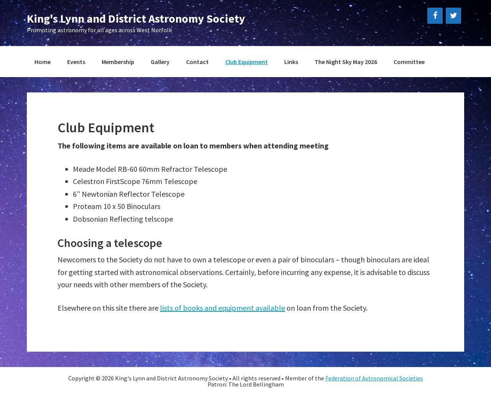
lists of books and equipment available (222, 308)
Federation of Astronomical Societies (374, 378)
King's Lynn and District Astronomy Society (136, 18)
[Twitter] (453, 16)
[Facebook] (435, 16)
